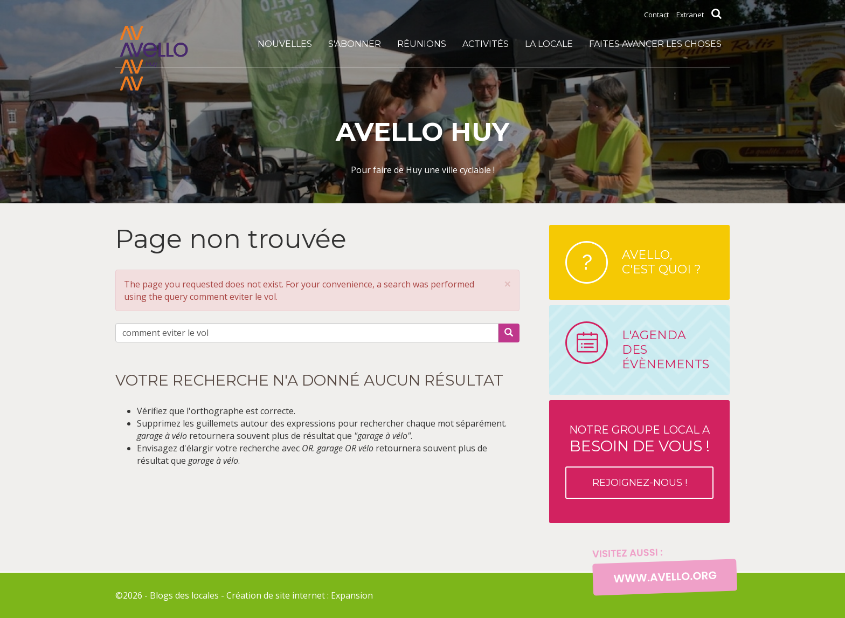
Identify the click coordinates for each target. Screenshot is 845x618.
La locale (549, 44)
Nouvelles (285, 44)
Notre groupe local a (639, 461)
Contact (656, 14)
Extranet (690, 14)
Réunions (421, 44)
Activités (485, 44)
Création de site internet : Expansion (299, 595)
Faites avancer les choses (655, 44)
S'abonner (354, 44)
